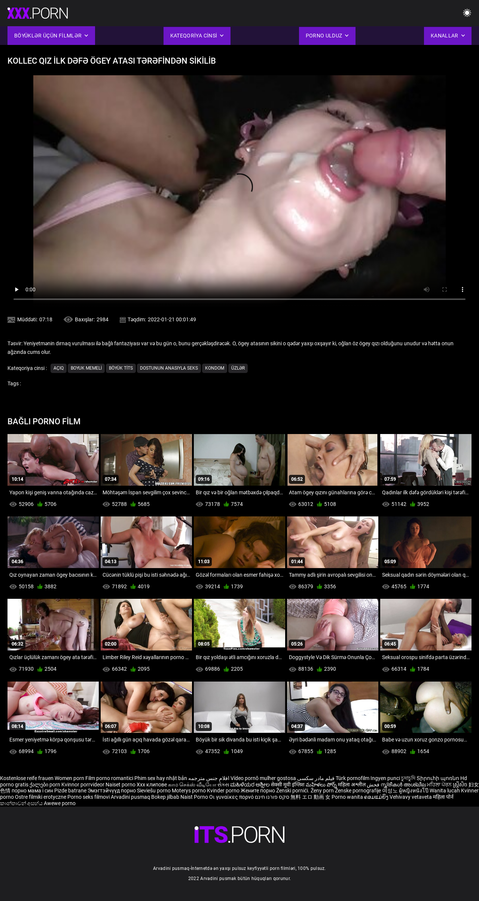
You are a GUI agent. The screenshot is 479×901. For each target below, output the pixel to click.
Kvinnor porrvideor (83, 785)
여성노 (390, 791)
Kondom (214, 368)
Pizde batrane (70, 791)
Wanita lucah (445, 791)
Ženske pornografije (358, 791)
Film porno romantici (109, 778)
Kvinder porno (224, 791)
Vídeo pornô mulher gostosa (263, 778)
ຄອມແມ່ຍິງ (377, 797)
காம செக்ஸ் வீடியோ (192, 785)
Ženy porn (323, 791)
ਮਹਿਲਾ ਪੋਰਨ (440, 785)
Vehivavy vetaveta (411, 797)
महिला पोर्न (443, 797)
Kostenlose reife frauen (27, 778)
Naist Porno (194, 797)
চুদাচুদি (408, 778)
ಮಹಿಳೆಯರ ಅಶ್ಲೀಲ (250, 785)
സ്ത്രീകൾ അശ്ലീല (404, 785)
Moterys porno (189, 791)
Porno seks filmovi (88, 797)
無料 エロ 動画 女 (310, 797)
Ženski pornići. (293, 791)
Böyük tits (121, 368)
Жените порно (258, 791)
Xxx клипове (152, 785)
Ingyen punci (385, 778)
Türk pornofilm (352, 778)
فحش (374, 785)
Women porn (70, 778)
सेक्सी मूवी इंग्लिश (288, 785)
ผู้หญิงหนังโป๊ (414, 791)
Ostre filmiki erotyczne (40, 797)
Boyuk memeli (86, 368)
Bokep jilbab (165, 797)
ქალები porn (45, 785)
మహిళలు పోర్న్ (322, 785)
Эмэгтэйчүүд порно (112, 791)
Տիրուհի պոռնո (438, 778)
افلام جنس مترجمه (208, 778)
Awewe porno (60, 803)
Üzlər (238, 368)
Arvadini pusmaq (131, 797)
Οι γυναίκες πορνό (232, 797)
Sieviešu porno (154, 791)
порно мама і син (32, 791)
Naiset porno (121, 785)
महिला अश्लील (352, 785)
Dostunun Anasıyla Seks (169, 368)
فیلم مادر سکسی (316, 778)
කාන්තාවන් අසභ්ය (22, 803)
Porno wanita (348, 797)
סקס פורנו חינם (272, 797)
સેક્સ (223, 785)
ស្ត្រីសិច (461, 785)
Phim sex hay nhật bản (160, 778)
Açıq (59, 368)
